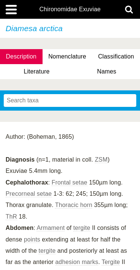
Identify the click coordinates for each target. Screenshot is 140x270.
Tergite (111, 262)
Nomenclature (67, 56)
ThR (11, 216)
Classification (116, 56)
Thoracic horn (73, 205)
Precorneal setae (29, 193)
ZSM (101, 159)
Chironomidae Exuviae (69, 9)
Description (21, 56)
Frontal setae (69, 182)
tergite (81, 228)
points (32, 239)
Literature (37, 71)
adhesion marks (76, 262)
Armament (51, 228)
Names (106, 71)
